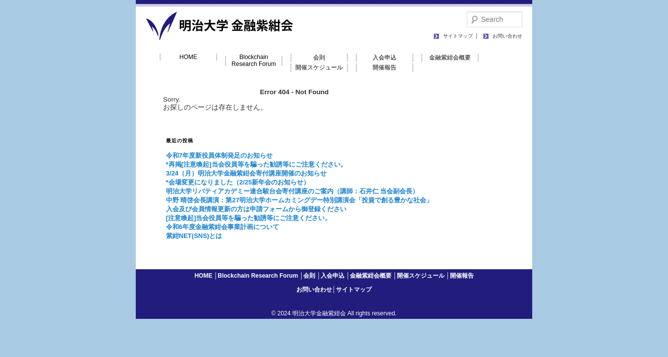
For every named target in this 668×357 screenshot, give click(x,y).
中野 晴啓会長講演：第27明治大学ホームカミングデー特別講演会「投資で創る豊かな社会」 (299, 200)
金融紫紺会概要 (450, 57)
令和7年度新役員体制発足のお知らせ (219, 155)
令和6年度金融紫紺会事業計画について (222, 227)
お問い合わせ (507, 36)
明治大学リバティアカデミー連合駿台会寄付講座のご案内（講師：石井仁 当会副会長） (292, 191)
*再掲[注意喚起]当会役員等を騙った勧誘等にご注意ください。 (256, 164)
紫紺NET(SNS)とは (194, 235)
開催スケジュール (319, 67)
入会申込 (384, 57)
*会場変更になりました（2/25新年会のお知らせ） (238, 182)
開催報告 (384, 67)
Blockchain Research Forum (253, 60)
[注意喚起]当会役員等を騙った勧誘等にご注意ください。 (249, 218)
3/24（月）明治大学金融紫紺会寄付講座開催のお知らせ (246, 173)
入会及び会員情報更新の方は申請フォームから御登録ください (256, 209)
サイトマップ (458, 36)
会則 (319, 57)
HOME (188, 57)
